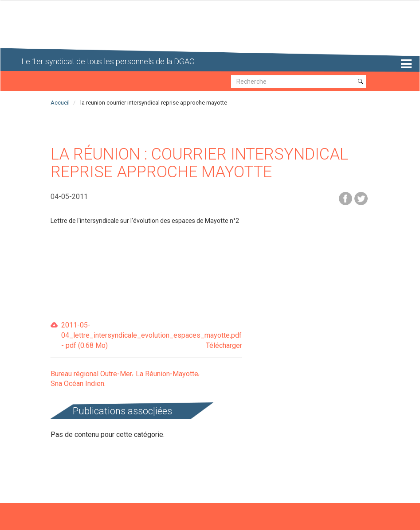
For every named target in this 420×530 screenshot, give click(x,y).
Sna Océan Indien (77, 383)
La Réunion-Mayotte (167, 374)
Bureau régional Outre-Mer (91, 374)
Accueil (60, 102)
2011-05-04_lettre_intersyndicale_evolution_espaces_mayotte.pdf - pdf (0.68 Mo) (151, 336)
